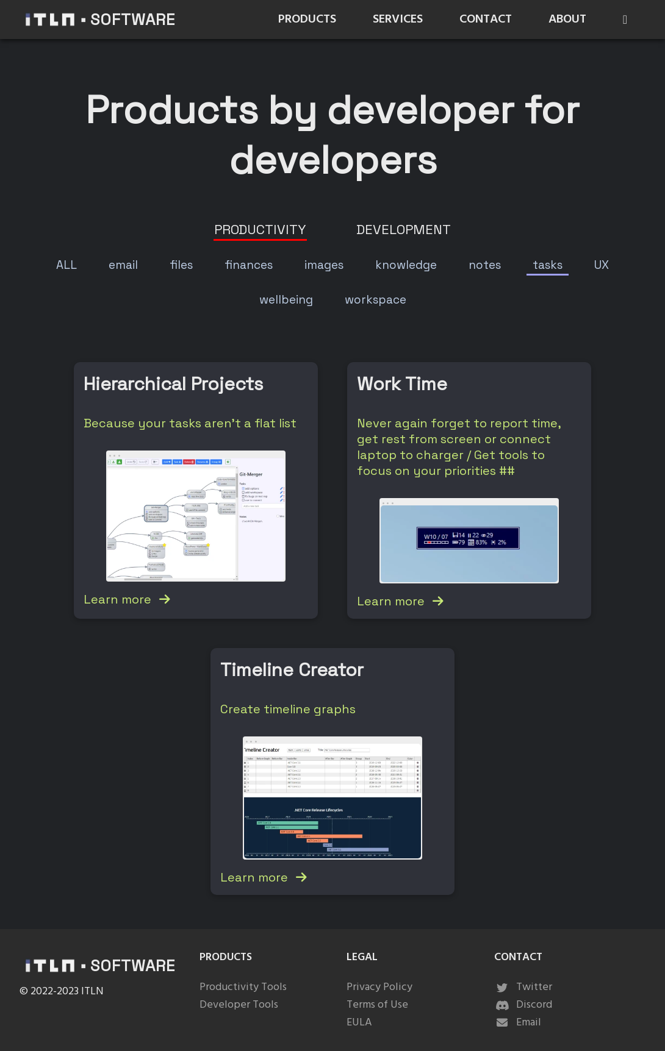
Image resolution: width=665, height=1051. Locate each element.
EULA (359, 1022)
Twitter (523, 987)
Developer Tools (239, 1005)
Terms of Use (377, 1005)
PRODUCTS (307, 19)
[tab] (260, 229)
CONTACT (485, 19)
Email (517, 1022)
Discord (523, 1005)
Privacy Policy (379, 987)
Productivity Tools (243, 987)
